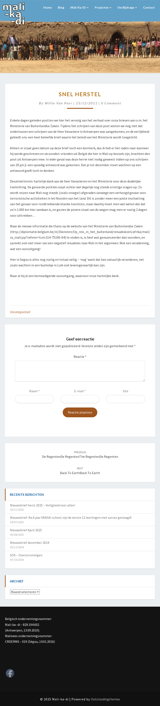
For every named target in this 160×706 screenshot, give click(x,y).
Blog (61, 7)
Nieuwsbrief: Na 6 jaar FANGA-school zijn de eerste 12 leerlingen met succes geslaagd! (70, 517)
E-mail (80, 391)
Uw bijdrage (127, 7)
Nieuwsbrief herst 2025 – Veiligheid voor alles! (42, 505)
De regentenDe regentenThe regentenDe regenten (80, 454)
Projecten (103, 7)
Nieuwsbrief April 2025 (26, 530)
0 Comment (111, 103)
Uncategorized (20, 312)
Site (125, 391)
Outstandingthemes (105, 699)
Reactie (80, 356)
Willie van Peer (58, 103)
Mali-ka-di (79, 7)
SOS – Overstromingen (26, 555)
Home (47, 7)
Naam (34, 391)
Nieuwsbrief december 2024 (29, 542)
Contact (149, 7)
